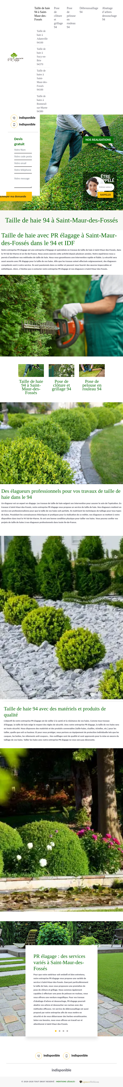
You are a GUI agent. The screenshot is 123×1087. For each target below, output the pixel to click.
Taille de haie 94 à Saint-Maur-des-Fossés (42, 14)
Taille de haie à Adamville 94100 (42, 37)
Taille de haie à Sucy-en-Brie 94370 (41, 56)
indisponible (27, 118)
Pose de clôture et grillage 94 (58, 18)
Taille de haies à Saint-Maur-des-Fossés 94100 (42, 80)
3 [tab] (63, 1031)
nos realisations (98, 140)
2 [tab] (59, 1031)
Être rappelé (105, 178)
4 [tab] (67, 1031)
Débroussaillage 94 (89, 10)
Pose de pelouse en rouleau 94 (71, 18)
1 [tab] (56, 1031)
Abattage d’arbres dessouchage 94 (109, 14)
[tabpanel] (61, 990)
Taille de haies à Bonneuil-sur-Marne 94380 (42, 104)
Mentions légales (65, 1081)
